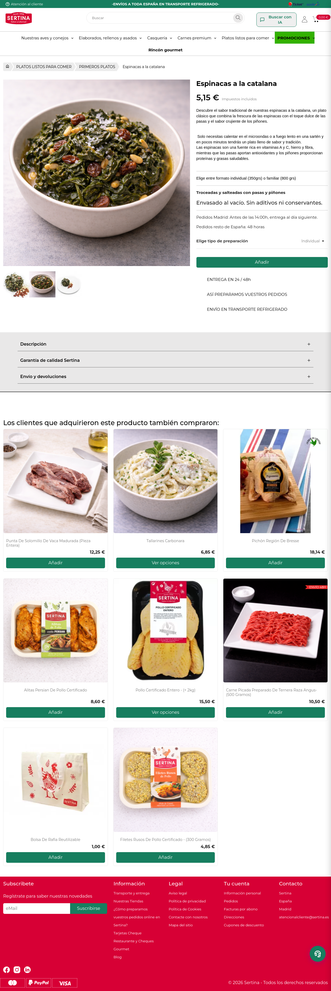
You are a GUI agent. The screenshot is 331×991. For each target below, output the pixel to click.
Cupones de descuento (244, 925)
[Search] (238, 18)
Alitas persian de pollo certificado (55, 690)
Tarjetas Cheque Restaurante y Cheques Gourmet (134, 941)
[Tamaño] (302, 241)
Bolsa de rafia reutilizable (55, 839)
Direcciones (234, 917)
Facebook (6, 970)
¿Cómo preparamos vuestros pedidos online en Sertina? (137, 917)
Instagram (17, 970)
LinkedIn (27, 970)
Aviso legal (178, 893)
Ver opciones (165, 562)
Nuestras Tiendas (128, 901)
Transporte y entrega (132, 893)
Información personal (242, 893)
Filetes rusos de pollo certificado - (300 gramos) (165, 839)
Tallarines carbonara (165, 541)
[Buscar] (165, 18)
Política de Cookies (185, 909)
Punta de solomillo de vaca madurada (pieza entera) (48, 543)
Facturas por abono (240, 909)
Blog (118, 957)
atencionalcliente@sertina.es (304, 917)
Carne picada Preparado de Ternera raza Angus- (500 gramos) (271, 692)
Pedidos (231, 901)
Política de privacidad (187, 901)
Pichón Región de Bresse (275, 541)
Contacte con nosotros (188, 917)
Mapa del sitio (181, 925)
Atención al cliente (27, 4)
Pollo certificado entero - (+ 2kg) (166, 690)
